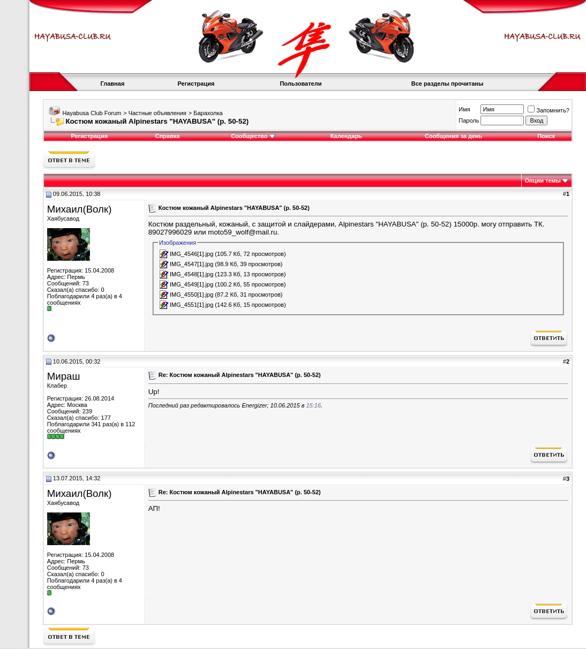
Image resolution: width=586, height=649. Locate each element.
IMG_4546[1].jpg (191, 254)
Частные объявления (157, 113)
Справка (167, 136)
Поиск (546, 136)
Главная (113, 83)
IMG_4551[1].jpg (191, 304)
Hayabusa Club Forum (91, 113)
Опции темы (543, 180)
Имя (464, 109)
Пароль (469, 120)
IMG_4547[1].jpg (191, 264)
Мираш (63, 376)
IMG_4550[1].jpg (191, 294)
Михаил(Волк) (79, 209)
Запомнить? (548, 110)
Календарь (346, 136)
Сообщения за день (453, 136)
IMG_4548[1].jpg (191, 274)
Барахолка (207, 113)
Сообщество (253, 136)
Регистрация (196, 83)
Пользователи (300, 83)
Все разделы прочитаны (447, 83)
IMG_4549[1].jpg (191, 284)
